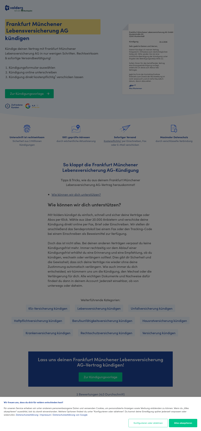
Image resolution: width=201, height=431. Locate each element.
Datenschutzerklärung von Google (70, 414)
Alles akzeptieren (183, 422)
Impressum (45, 414)
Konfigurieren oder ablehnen (148, 422)
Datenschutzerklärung (27, 414)
